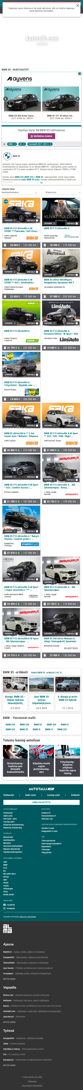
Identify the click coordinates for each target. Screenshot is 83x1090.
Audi (5, 862)
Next (77, 99)
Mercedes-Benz (9, 874)
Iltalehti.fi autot (48, 828)
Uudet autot (30, 795)
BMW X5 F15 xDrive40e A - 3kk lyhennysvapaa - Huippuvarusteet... (59, 590)
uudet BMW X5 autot (30, 179)
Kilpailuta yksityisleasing (13, 825)
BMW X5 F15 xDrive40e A (56, 228)
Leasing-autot (53, 795)
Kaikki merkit (8, 894)
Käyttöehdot (46, 846)
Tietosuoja (46, 849)
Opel (5, 880)
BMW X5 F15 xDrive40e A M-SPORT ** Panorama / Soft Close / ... (21, 231)
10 (57, 672)
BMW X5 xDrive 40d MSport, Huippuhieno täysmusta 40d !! (59, 281)
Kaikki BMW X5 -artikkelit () (46, 672)
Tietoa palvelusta (48, 841)
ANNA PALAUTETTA (41, 802)
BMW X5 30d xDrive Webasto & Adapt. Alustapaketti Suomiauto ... (60, 641)
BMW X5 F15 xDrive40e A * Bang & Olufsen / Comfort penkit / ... (21, 537)
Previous (5, 99)
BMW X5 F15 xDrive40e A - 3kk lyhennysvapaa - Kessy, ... (59, 486)
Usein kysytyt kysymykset (51, 843)
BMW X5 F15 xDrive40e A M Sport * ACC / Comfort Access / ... (21, 486)
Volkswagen (8, 889)
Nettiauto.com (47, 819)
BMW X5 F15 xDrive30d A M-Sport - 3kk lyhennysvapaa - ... (21, 640)
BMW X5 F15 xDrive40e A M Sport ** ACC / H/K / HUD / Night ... (61, 435)
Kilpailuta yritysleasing (12, 828)
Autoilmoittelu (9, 840)
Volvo (5, 892)
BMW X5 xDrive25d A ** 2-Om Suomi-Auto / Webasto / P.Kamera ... (21, 436)
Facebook (11, 905)
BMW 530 (19, 177)
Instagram (11, 908)
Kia (4, 871)
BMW (5, 865)
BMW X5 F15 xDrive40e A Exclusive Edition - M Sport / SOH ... (61, 334)
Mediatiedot (8, 837)
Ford (5, 868)
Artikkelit (75, 795)
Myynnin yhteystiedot (11, 849)
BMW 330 (28, 177)
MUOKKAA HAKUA (41, 136)
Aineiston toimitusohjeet (13, 846)
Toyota (6, 886)
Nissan (6, 877)
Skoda (5, 883)
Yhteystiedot (47, 852)
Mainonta (7, 843)
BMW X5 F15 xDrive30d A (17, 331)
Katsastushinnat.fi (49, 816)
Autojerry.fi (46, 813)
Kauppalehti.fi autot (50, 831)
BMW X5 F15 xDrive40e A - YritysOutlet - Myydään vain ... (19, 384)
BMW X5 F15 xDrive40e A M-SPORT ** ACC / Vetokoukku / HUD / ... (19, 282)
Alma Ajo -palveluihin (28, 917)
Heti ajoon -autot (10, 819)
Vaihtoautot (8, 795)
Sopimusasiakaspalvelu (12, 852)
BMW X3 (39, 177)
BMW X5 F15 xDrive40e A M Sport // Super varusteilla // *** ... (21, 588)
